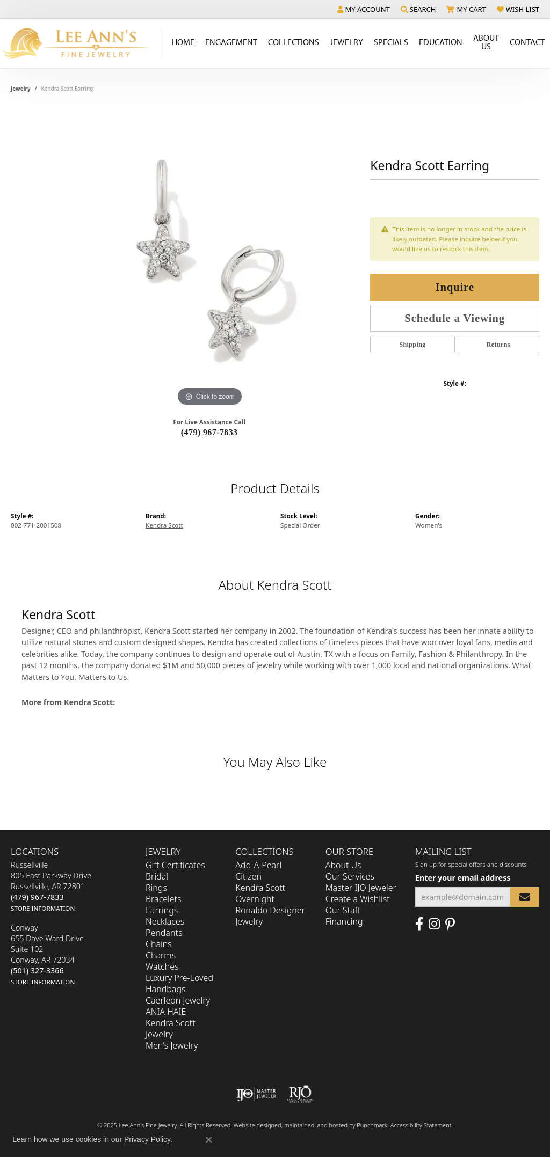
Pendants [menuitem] (164, 933)
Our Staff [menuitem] (342, 910)
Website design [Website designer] (254, 1125)
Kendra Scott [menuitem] (260, 888)
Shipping (412, 344)
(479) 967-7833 (209, 432)
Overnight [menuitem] (254, 899)
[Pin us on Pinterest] (450, 924)
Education (440, 41)
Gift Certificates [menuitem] (175, 865)
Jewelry (346, 41)
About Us (486, 42)
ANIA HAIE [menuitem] (166, 1011)
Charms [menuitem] (161, 955)
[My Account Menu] (363, 9)
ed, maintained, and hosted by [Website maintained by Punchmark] (315, 1125)
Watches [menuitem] (162, 966)
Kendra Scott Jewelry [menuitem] (171, 1028)
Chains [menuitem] (159, 944)
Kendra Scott (164, 525)
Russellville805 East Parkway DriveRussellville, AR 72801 (51, 886)
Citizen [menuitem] (248, 876)
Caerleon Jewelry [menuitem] (178, 1000)
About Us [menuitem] (343, 865)
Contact (527, 41)
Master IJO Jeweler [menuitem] (360, 888)
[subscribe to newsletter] (524, 897)
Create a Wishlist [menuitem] (357, 899)
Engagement (231, 41)
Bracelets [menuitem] (164, 899)
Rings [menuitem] (156, 888)
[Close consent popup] (209, 1140)
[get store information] (43, 908)
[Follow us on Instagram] (434, 924)
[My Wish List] (518, 9)
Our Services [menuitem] (349, 876)
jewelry (21, 88)
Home (183, 41)
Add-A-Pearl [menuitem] (258, 865)
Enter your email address (462, 878)
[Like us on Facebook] (419, 924)
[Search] (418, 9)
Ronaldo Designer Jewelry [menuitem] (270, 915)
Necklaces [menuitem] (165, 921)
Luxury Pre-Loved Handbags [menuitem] (179, 983)
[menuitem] (256, 1094)
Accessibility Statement (421, 1125)
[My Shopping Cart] (466, 9)
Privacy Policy (147, 1139)
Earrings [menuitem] (162, 910)
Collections (293, 41)
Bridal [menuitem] (157, 876)
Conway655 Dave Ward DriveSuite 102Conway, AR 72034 (47, 954)
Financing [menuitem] (344, 921)
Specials (391, 41)
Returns (498, 344)
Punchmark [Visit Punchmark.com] (372, 1125)
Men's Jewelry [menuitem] (172, 1045)
